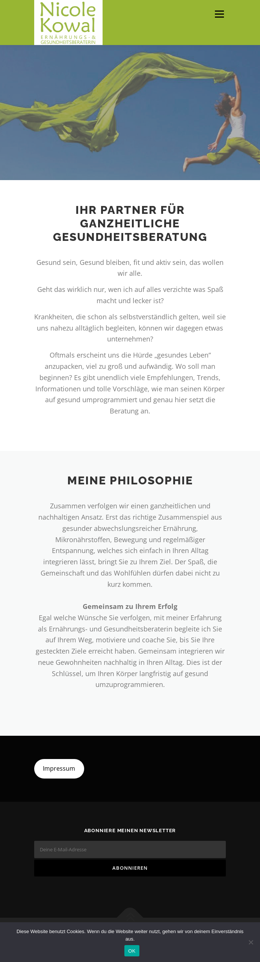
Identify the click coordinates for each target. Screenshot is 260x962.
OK (131, 951)
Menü (219, 14)
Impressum (59, 768)
